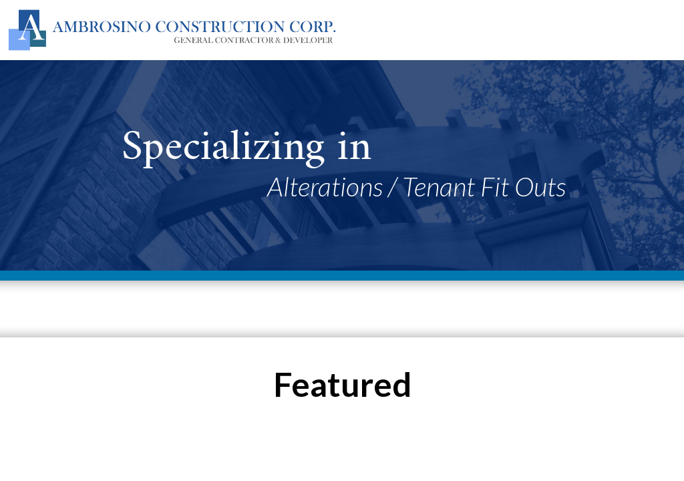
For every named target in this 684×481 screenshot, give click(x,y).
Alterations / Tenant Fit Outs (416, 186)
